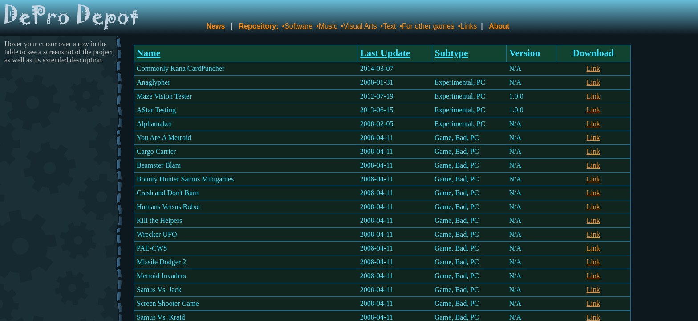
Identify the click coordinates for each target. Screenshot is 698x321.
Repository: (259, 26)
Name (148, 53)
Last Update (385, 53)
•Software (297, 26)
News (216, 26)
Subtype (451, 53)
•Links (467, 26)
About (499, 26)
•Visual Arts (359, 26)
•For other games (427, 26)
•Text (388, 26)
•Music (326, 26)
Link (593, 68)
